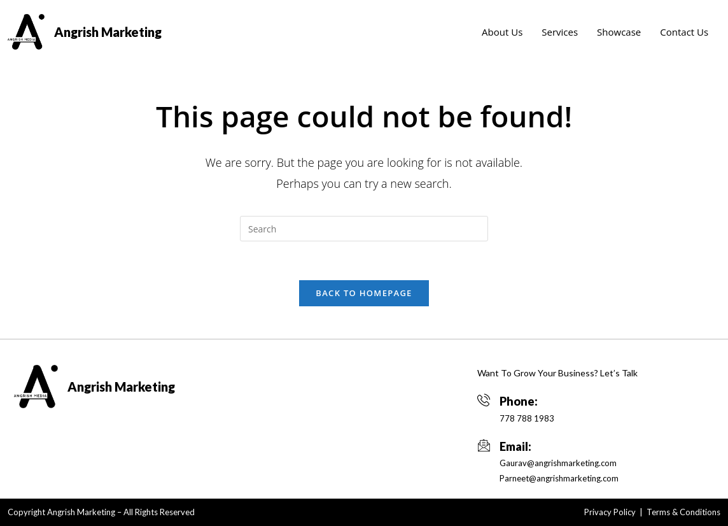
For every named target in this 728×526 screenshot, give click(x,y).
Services (560, 31)
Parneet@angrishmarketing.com (559, 478)
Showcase (619, 31)
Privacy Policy (610, 512)
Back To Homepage (364, 293)
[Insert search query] (364, 228)
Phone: (519, 401)
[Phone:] (483, 400)
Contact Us (684, 31)
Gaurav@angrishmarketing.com (558, 463)
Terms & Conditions (683, 512)
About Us (502, 31)
